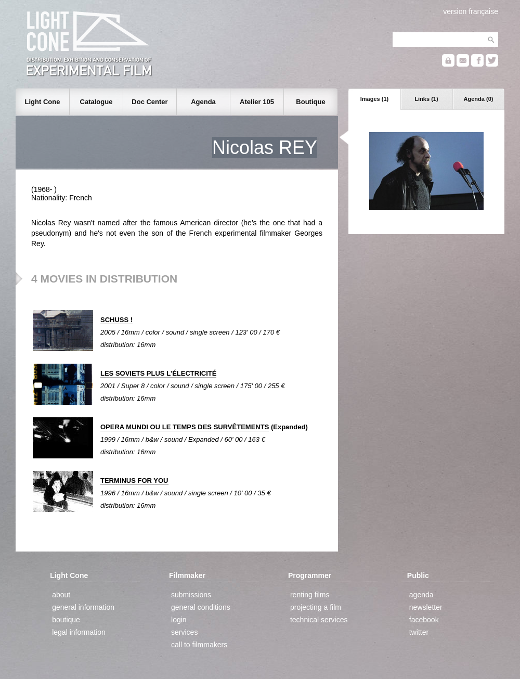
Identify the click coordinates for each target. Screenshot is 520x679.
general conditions (200, 607)
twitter (418, 632)
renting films (309, 595)
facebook (424, 620)
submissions (191, 595)
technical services (319, 620)
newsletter (426, 607)
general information (83, 607)
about (61, 595)
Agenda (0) (478, 99)
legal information (79, 632)
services (184, 632)
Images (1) (374, 99)
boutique (66, 620)
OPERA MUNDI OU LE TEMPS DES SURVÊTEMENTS (184, 427)
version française (470, 11)
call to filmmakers (199, 644)
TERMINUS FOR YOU (134, 480)
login (179, 620)
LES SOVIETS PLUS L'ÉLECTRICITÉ (158, 373)
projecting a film (315, 607)
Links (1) (426, 99)
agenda (421, 595)
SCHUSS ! (116, 320)
